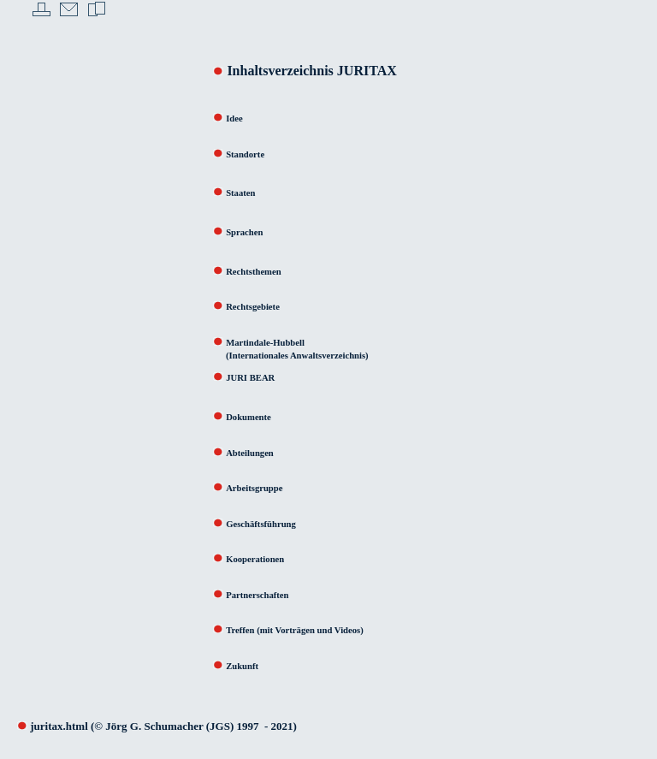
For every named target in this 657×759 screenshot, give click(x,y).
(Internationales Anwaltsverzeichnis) (297, 355)
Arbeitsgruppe (254, 488)
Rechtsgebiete (253, 306)
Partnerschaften (257, 595)
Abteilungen (250, 453)
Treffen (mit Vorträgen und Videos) (295, 630)
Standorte (245, 154)
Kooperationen (255, 559)
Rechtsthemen (253, 271)
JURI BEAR (250, 377)
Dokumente (248, 417)
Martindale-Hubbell (265, 342)
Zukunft (242, 666)
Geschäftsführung (261, 524)
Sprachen (244, 232)
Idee (234, 118)
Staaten (240, 193)
